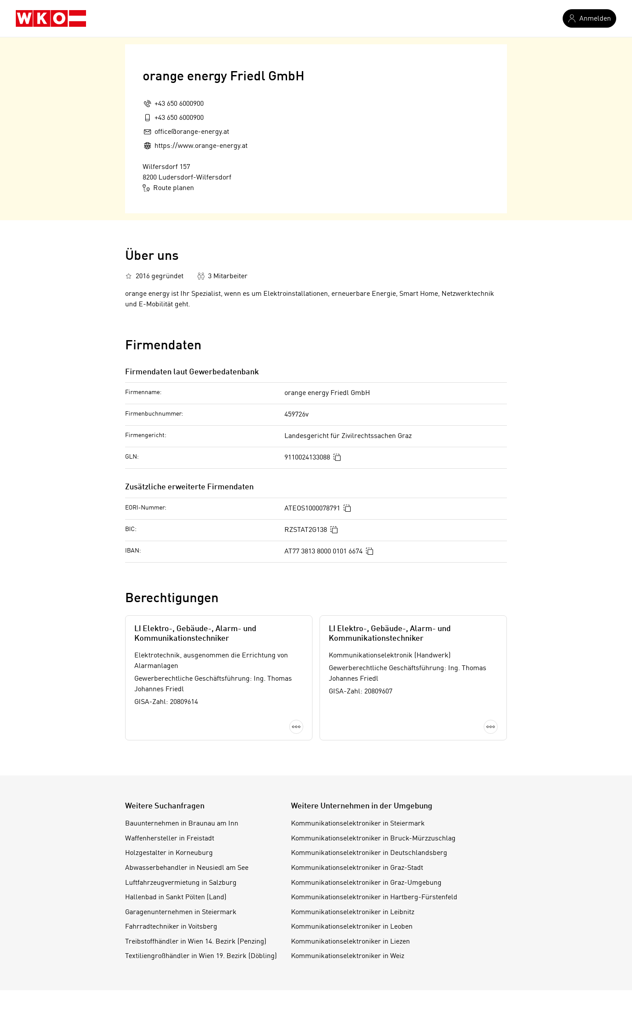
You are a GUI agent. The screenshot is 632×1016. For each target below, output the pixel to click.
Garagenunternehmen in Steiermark (181, 912)
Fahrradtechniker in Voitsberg (171, 926)
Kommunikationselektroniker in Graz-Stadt (357, 868)
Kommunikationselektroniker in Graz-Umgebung (366, 883)
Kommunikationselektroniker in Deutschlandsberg (369, 853)
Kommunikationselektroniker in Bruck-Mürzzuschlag (373, 838)
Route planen (168, 187)
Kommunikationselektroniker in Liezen (350, 941)
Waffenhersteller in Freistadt (169, 838)
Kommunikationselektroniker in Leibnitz (352, 912)
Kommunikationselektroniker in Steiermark (358, 823)
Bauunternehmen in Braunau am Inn (181, 823)
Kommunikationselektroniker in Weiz (347, 956)
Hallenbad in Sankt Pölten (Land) (175, 897)
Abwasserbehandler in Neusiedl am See (186, 868)
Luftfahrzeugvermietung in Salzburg (181, 883)
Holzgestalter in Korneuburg (169, 853)
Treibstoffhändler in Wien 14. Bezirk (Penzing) (195, 941)
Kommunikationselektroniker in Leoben (352, 926)
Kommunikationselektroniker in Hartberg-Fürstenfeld (374, 897)
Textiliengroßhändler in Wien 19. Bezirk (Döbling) (201, 956)
